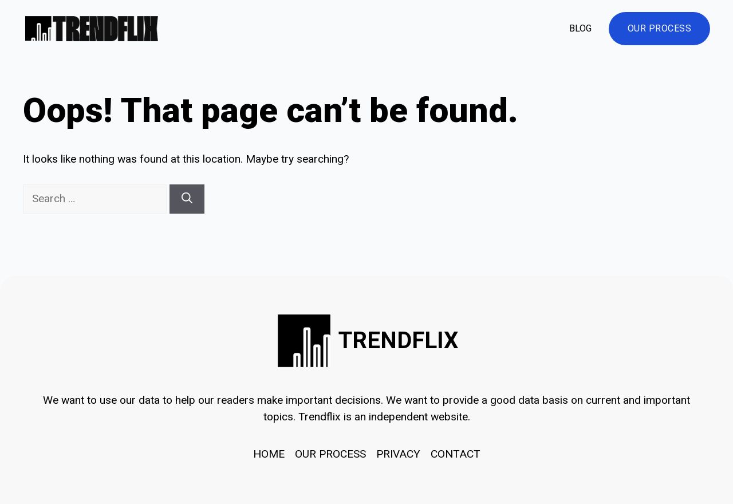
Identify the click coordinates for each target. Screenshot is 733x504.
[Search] (187, 199)
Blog (580, 28)
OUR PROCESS (330, 453)
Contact (455, 453)
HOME (269, 453)
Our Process (660, 28)
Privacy (398, 453)
